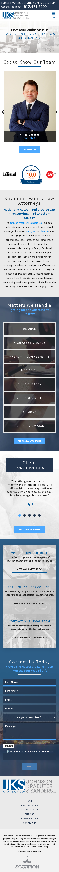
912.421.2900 (35, 7)
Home (29, 800)
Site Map (29, 814)
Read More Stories (29, 529)
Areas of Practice (29, 809)
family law (31, 231)
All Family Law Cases (29, 440)
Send (29, 766)
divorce (44, 231)
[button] (53, 15)
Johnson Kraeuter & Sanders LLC (26, 222)
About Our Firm (29, 805)
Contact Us (29, 823)
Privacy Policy (29, 818)
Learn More (29, 149)
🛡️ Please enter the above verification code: (29, 751)
